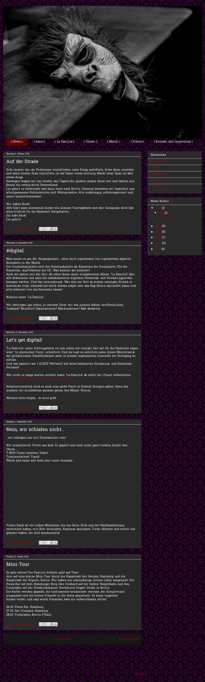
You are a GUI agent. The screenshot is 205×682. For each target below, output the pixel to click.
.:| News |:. (16, 142)
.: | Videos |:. (137, 142)
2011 (158, 249)
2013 (158, 238)
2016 (158, 208)
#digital (15, 251)
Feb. (161, 213)
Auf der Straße (22, 161)
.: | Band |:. (38, 142)
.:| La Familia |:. (64, 142)
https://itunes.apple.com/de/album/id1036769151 (40, 379)
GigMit (155, 181)
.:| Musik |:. (113, 142)
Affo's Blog (158, 187)
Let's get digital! (24, 340)
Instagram (158, 174)
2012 (158, 243)
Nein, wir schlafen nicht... (35, 429)
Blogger (140, 674)
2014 (158, 232)
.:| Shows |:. (90, 142)
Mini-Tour (17, 564)
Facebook (157, 161)
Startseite (62, 639)
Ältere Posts (128, 639)
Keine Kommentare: (21, 229)
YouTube (156, 168)
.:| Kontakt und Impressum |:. (173, 142)
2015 (158, 226)
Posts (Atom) (81, 650)
